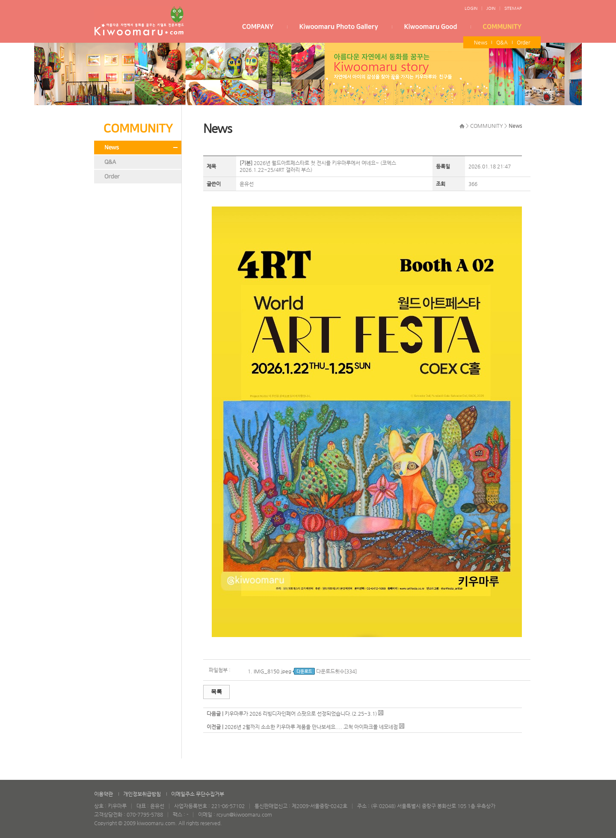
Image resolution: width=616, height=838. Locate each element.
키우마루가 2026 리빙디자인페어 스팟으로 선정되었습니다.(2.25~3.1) (301, 714)
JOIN (490, 8)
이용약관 (103, 794)
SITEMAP (513, 8)
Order (523, 42)
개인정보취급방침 (142, 794)
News (480, 42)
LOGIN (471, 8)
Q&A (502, 42)
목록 (216, 691)
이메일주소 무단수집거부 (197, 794)
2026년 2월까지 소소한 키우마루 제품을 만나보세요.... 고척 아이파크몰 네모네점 (311, 727)
